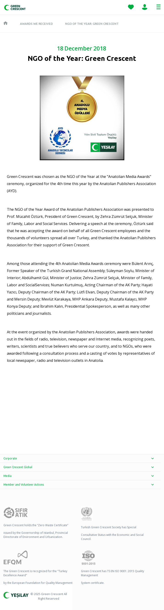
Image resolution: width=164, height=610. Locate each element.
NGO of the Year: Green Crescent (92, 23)
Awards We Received (36, 23)
